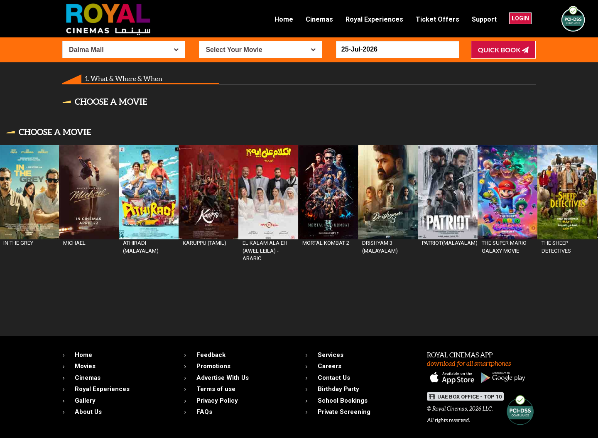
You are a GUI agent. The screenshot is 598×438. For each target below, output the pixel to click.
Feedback (210, 355)
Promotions (213, 366)
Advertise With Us (222, 377)
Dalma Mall (86, 49)
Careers (329, 366)
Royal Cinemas (449, 409)
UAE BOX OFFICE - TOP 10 (465, 397)
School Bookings (343, 400)
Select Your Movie (234, 49)
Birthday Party (338, 389)
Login (520, 18)
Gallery (85, 400)
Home (283, 19)
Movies (85, 366)
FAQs (204, 412)
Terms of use (215, 389)
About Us (88, 412)
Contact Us (334, 377)
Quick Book (503, 50)
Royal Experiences (374, 19)
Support (484, 19)
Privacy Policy (217, 400)
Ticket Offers (437, 19)
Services (330, 355)
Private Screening (344, 412)
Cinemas (319, 19)
